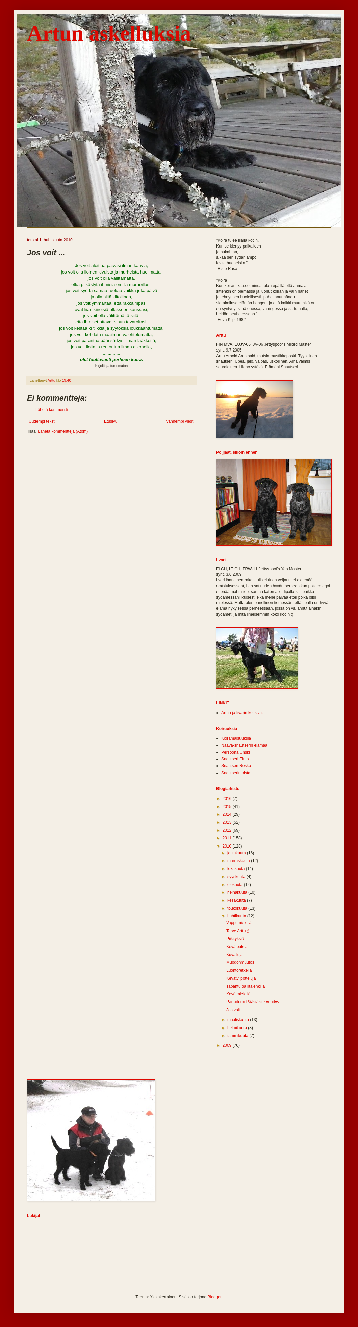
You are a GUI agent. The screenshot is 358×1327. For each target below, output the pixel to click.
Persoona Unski (235, 752)
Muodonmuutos (240, 962)
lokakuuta (236, 868)
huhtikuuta (237, 916)
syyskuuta (237, 876)
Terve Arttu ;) (237, 931)
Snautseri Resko (236, 765)
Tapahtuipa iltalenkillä (245, 986)
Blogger (215, 1297)
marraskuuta (239, 860)
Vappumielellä (239, 922)
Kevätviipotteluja (241, 978)
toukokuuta (237, 908)
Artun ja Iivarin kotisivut (242, 712)
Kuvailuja (234, 954)
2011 (228, 838)
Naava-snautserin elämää (244, 745)
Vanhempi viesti (180, 421)
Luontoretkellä (239, 970)
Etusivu (110, 421)
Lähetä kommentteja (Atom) (63, 431)
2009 (228, 1045)
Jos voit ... (235, 1010)
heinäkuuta (237, 892)
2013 (228, 822)
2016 (228, 798)
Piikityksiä (235, 938)
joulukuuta (237, 853)
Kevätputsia (237, 946)
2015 (228, 806)
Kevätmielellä (238, 994)
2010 (228, 846)
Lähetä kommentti (51, 409)
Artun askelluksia (109, 33)
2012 (228, 830)
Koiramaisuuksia (236, 738)
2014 (228, 814)
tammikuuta (238, 1035)
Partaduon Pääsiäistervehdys (252, 1001)
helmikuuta (237, 1027)
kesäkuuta (237, 900)
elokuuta (235, 884)
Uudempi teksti (42, 421)
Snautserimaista (235, 773)
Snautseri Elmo (235, 759)
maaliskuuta (238, 1019)
